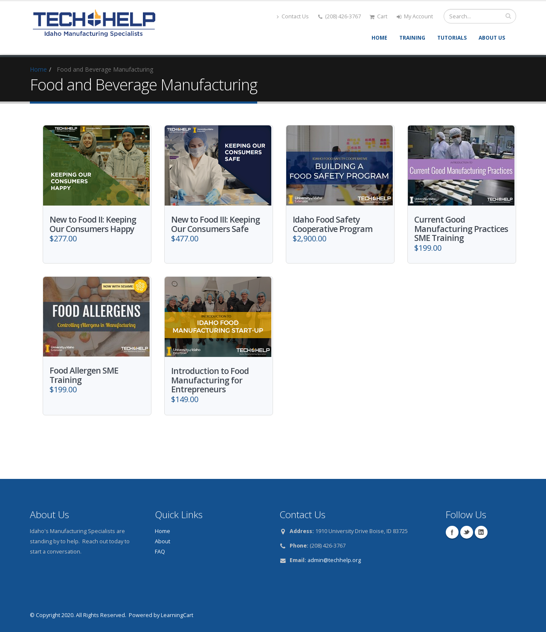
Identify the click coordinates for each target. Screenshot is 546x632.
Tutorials (452, 37)
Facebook (452, 530)
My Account (415, 16)
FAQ (160, 550)
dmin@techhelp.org (336, 558)
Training (412, 37)
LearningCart (177, 613)
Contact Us (293, 16)
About (162, 539)
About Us (492, 37)
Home (379, 37)
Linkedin (481, 530)
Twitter (466, 530)
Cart (378, 16)
